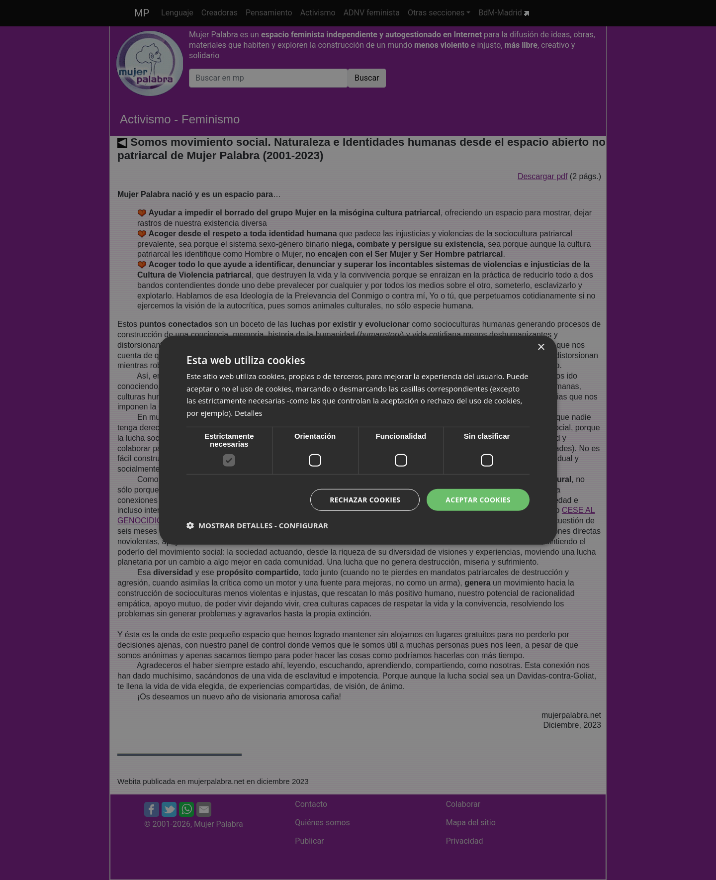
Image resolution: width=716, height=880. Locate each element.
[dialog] (358, 440)
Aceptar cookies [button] (478, 499)
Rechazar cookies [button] (363, 499)
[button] (257, 525)
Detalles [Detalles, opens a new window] (249, 413)
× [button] (540, 347)
